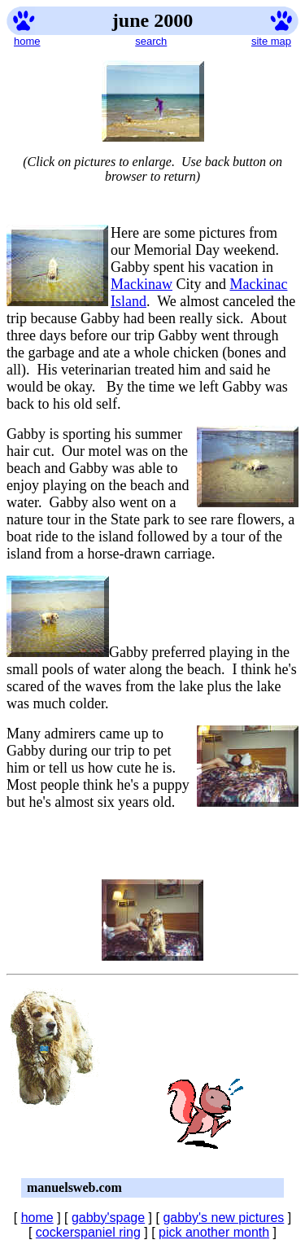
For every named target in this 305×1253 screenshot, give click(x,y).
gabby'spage (108, 1218)
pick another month (214, 1232)
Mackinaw (141, 284)
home (27, 41)
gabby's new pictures (223, 1218)
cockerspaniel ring (88, 1232)
